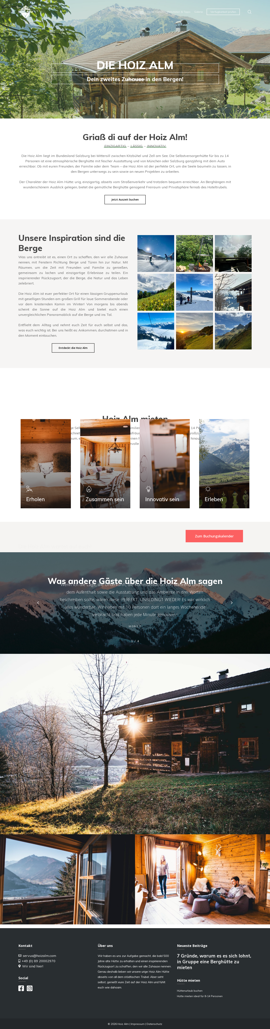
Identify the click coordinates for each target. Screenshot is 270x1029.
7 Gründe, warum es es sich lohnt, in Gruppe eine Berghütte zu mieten (214, 961)
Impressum (138, 1024)
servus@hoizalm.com (37, 956)
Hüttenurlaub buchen (189, 990)
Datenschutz (154, 1024)
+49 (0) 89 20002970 (37, 961)
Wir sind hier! (30, 966)
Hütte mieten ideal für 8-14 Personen (200, 996)
